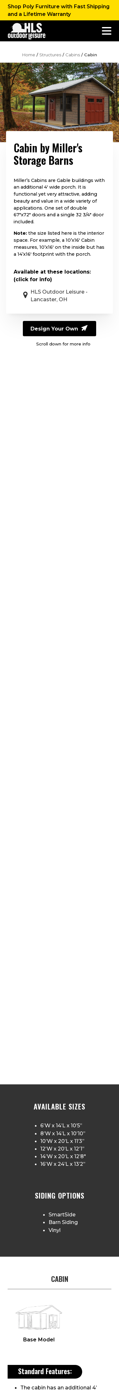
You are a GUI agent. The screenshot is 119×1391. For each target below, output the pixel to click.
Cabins (72, 54)
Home (28, 54)
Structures (50, 54)
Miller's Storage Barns (48, 154)
